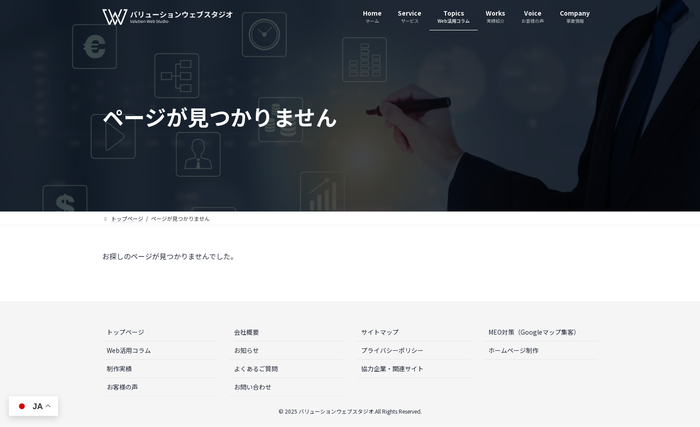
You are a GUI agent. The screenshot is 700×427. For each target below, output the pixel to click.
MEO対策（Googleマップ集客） (534, 332)
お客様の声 (122, 386)
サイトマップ (380, 332)
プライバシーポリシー (392, 350)
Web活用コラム (129, 350)
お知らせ (246, 350)
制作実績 (119, 368)
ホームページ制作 (513, 350)
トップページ (125, 332)
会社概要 (246, 332)
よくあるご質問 (256, 368)
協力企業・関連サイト (392, 368)
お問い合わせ (252, 386)
